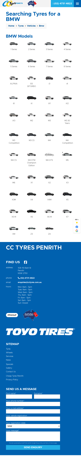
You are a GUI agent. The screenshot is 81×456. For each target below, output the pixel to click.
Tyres (8, 350)
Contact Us (11, 372)
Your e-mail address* (15, 409)
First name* (11, 394)
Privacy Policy (12, 380)
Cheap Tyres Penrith (14, 377)
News (8, 361)
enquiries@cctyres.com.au (30, 283)
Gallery (9, 369)
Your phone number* (15, 402)
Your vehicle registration (16, 416)
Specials (9, 365)
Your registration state (15, 424)
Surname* (38, 394)
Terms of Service (49, 443)
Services (9, 357)
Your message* (12, 431)
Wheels (9, 353)
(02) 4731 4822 (62, 3)
